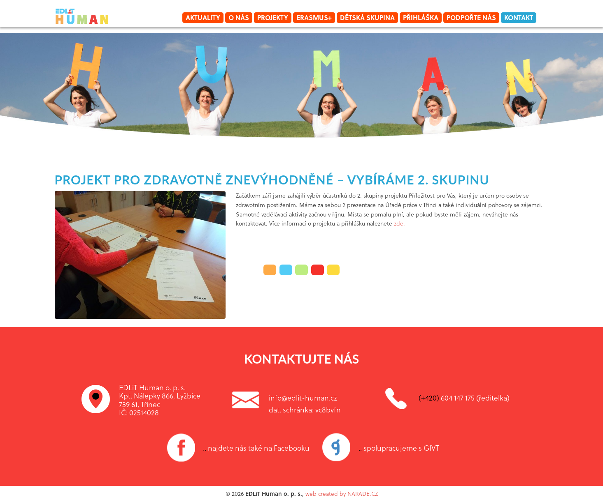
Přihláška (420, 17)
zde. (400, 223)
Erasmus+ (314, 17)
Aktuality (203, 17)
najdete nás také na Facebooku (256, 447)
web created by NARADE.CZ (341, 493)
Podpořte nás (471, 17)
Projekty (272, 17)
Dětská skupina (367, 17)
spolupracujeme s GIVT (399, 447)
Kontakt (518, 17)
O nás (238, 17)
